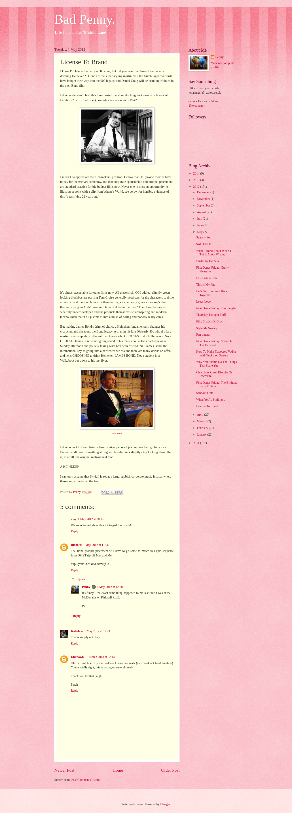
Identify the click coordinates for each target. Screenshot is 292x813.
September (204, 205)
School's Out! (204, 393)
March (201, 421)
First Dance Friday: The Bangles (216, 308)
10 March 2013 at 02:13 (100, 657)
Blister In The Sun (207, 261)
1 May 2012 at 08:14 (91, 519)
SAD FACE (203, 244)
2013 (196, 180)
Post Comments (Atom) (86, 779)
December (203, 192)
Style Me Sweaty (206, 328)
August (202, 212)
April (200, 414)
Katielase (77, 631)
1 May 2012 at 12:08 (110, 587)
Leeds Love (203, 301)
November (204, 198)
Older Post (170, 770)
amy (73, 519)
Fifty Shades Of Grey (209, 321)
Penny (86, 587)
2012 (196, 186)
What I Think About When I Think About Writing (213, 252)
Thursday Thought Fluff (211, 314)
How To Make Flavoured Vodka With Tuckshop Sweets (216, 353)
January (202, 434)
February (203, 428)
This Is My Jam (205, 284)
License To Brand (207, 406)
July (200, 218)
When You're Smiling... (210, 399)
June (200, 225)
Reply (74, 531)
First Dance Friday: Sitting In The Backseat (214, 343)
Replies (80, 579)
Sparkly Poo (203, 237)
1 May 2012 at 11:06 (95, 545)
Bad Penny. (84, 19)
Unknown (77, 657)
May (200, 232)
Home (117, 770)
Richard (76, 545)
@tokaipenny (196, 105)
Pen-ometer (203, 334)
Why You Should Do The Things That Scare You (216, 363)
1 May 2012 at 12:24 (97, 631)
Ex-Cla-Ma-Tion (206, 278)
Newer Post (64, 770)
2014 (196, 173)
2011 (196, 443)
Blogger (165, 804)
